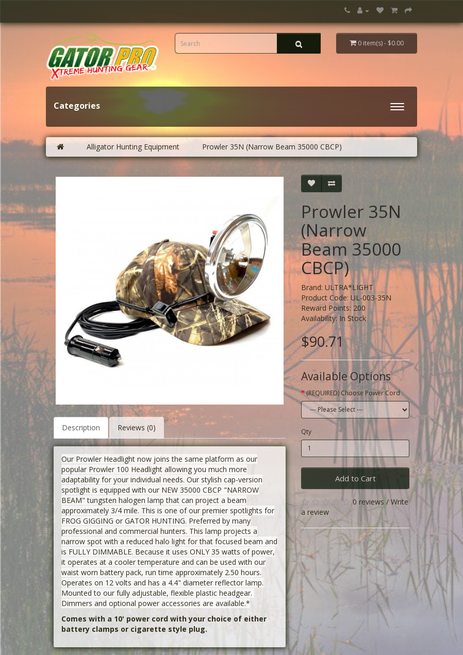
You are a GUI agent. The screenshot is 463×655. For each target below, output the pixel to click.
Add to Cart (355, 478)
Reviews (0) (137, 427)
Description (81, 427)
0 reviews (368, 502)
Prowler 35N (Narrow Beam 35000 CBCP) (272, 147)
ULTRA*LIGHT (349, 287)
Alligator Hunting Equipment (133, 147)
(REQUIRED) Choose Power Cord (353, 393)
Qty (306, 431)
